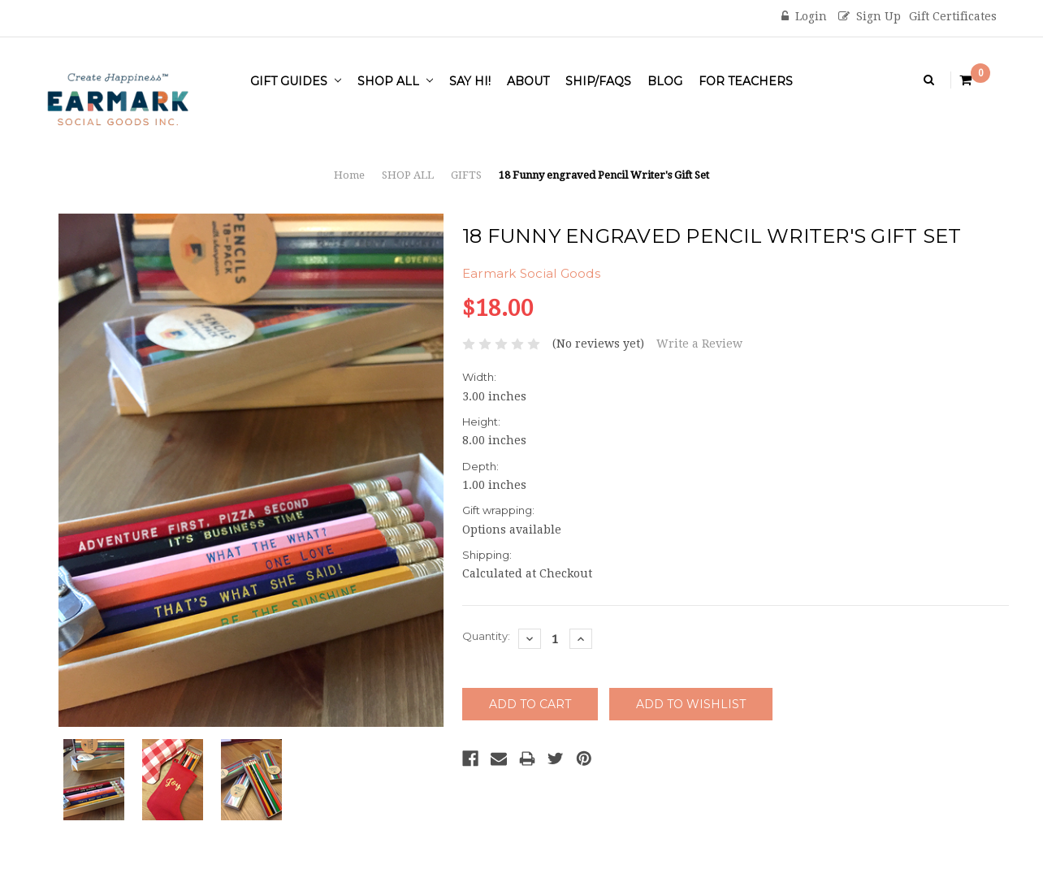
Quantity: (486, 635)
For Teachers (746, 81)
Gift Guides (295, 81)
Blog (664, 81)
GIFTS (466, 175)
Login (804, 16)
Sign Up (869, 16)
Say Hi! (470, 81)
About (528, 81)
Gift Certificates (953, 16)
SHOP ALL (395, 81)
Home (349, 175)
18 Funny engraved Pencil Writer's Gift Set (604, 175)
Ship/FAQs (598, 81)
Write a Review (699, 343)
